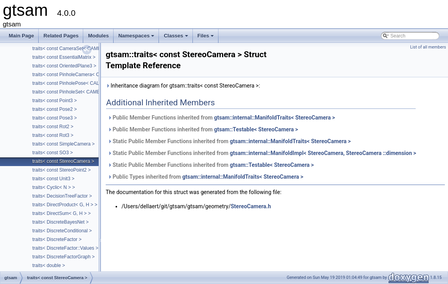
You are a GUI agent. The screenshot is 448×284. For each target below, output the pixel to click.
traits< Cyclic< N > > (53, 187)
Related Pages (60, 36)
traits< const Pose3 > (54, 118)
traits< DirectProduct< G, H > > (64, 204)
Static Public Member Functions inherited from (229, 141)
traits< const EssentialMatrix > (63, 57)
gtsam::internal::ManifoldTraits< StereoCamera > (274, 117)
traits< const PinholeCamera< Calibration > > (79, 74)
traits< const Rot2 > (52, 126)
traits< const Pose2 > (54, 109)
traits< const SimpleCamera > (63, 144)
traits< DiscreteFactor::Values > (65, 248)
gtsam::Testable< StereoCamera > (256, 129)
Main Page (21, 36)
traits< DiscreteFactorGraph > (63, 257)
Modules (98, 36)
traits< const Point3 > (54, 100)
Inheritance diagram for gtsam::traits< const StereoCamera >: (183, 85)
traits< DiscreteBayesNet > (60, 222)
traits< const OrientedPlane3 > (64, 66)
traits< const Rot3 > (52, 135)
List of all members (428, 47)
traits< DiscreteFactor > (57, 239)
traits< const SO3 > (52, 152)
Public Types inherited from (205, 177)
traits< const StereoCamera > (63, 161)
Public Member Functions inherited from (221, 117)
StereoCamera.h (251, 206)
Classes (176, 38)
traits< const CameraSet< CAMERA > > (74, 48)
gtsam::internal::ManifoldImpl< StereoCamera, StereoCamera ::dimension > (323, 153)
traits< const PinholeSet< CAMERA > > (73, 92)
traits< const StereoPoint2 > (61, 170)
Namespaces (137, 38)
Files (206, 38)
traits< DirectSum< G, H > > (61, 213)
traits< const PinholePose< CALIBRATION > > (80, 83)
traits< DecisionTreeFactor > (62, 196)
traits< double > (48, 265)
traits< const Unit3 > (53, 178)
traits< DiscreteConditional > (62, 231)
